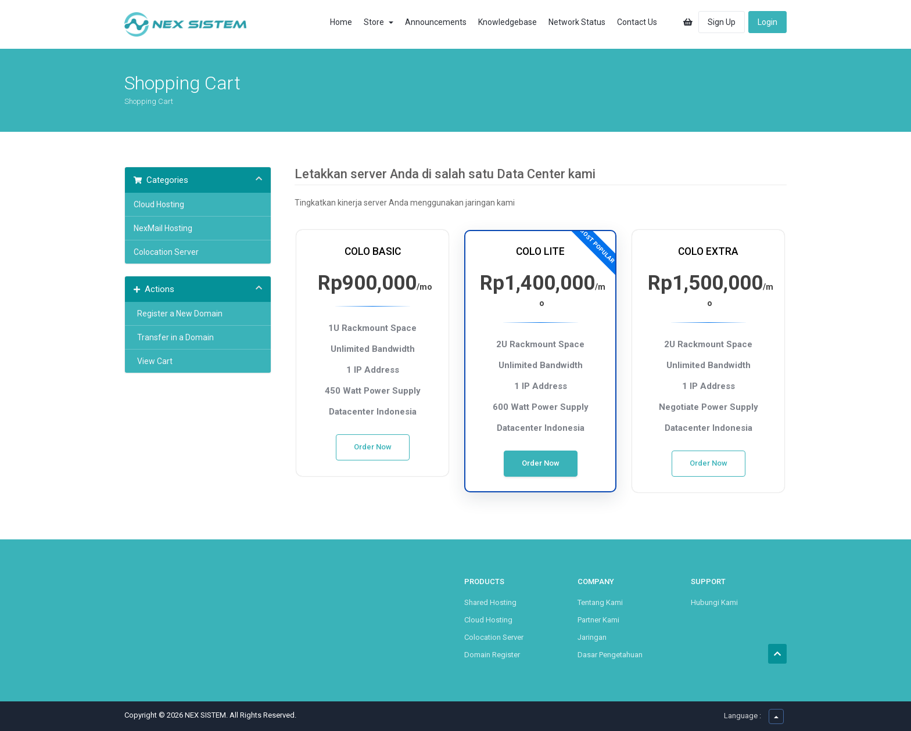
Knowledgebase (507, 22)
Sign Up (722, 22)
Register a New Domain (178, 313)
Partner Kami (598, 619)
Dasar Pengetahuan (610, 654)
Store (378, 22)
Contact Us (637, 22)
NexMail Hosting (163, 228)
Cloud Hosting (159, 204)
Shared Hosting (490, 602)
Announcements (436, 22)
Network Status (576, 22)
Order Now (373, 446)
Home (341, 22)
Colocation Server (166, 252)
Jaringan (592, 637)
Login (767, 22)
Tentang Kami (600, 602)
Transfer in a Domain (174, 337)
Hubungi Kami (714, 602)
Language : (742, 715)
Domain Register (492, 654)
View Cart (153, 361)
